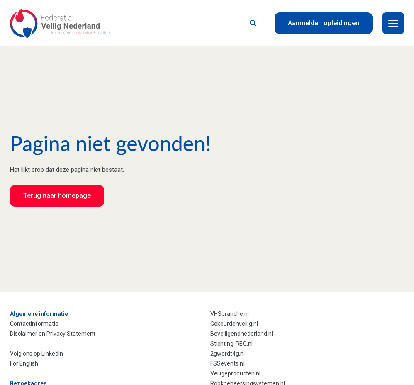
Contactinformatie (34, 323)
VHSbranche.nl (229, 313)
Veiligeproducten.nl (235, 373)
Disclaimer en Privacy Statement (52, 333)
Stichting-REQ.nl (231, 343)
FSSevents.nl (227, 363)
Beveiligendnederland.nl (241, 333)
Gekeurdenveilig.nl (234, 323)
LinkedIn (52, 353)
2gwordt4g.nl (227, 353)
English (28, 363)
